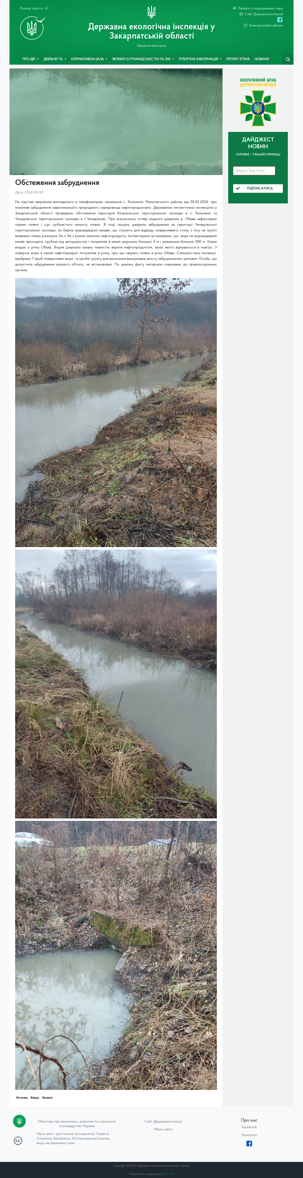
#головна (21, 1098)
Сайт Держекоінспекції (163, 1122)
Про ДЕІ (29, 59)
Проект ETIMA (238, 59)
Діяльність (53, 59)
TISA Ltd (168, 1174)
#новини (47, 1098)
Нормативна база (88, 59)
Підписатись (254, 188)
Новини (261, 59)
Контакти (249, 1135)
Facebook (249, 1127)
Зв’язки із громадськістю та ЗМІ (141, 59)
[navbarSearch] (288, 59)
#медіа (35, 1098)
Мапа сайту (163, 1129)
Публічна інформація (199, 59)
